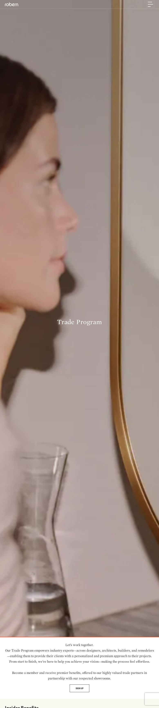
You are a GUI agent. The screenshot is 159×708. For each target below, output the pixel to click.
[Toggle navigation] (150, 4)
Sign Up (79, 688)
